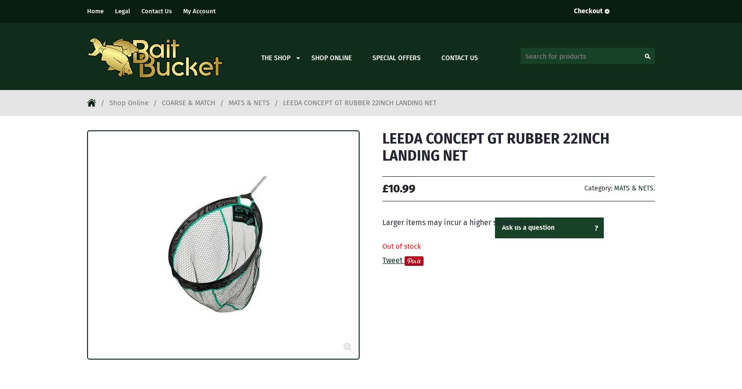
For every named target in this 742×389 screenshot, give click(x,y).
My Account (199, 11)
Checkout (588, 11)
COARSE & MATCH (188, 103)
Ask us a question (528, 228)
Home (95, 11)
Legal (122, 11)
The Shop (276, 58)
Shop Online (331, 58)
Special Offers (396, 58)
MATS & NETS (249, 103)
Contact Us (156, 11)
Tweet (392, 260)
